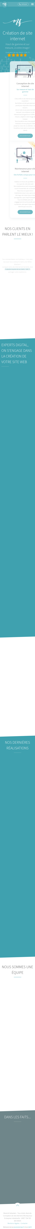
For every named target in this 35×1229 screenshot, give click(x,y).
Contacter (24, 1223)
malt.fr (30, 1227)
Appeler (23, 4)
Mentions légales (13, 1223)
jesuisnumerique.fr (19, 1227)
